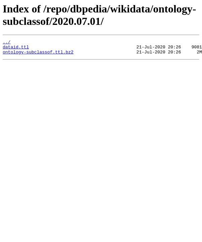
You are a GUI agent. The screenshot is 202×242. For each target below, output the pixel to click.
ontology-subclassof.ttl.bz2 (38, 55)
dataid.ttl (16, 49)
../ (6, 43)
